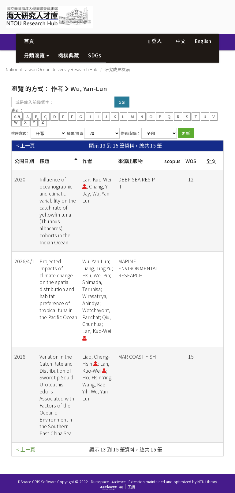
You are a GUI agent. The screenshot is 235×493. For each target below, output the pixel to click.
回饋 (131, 486)
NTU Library (207, 481)
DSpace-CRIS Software (37, 481)
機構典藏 (68, 55)
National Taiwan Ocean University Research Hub (51, 69)
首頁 (29, 41)
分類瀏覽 (36, 55)
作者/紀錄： (130, 133)
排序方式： (20, 133)
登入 (155, 41)
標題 (44, 161)
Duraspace (100, 481)
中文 (180, 41)
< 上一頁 (25, 145)
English (203, 41)
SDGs (94, 55)
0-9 (17, 116)
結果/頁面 (75, 133)
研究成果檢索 (117, 69)
